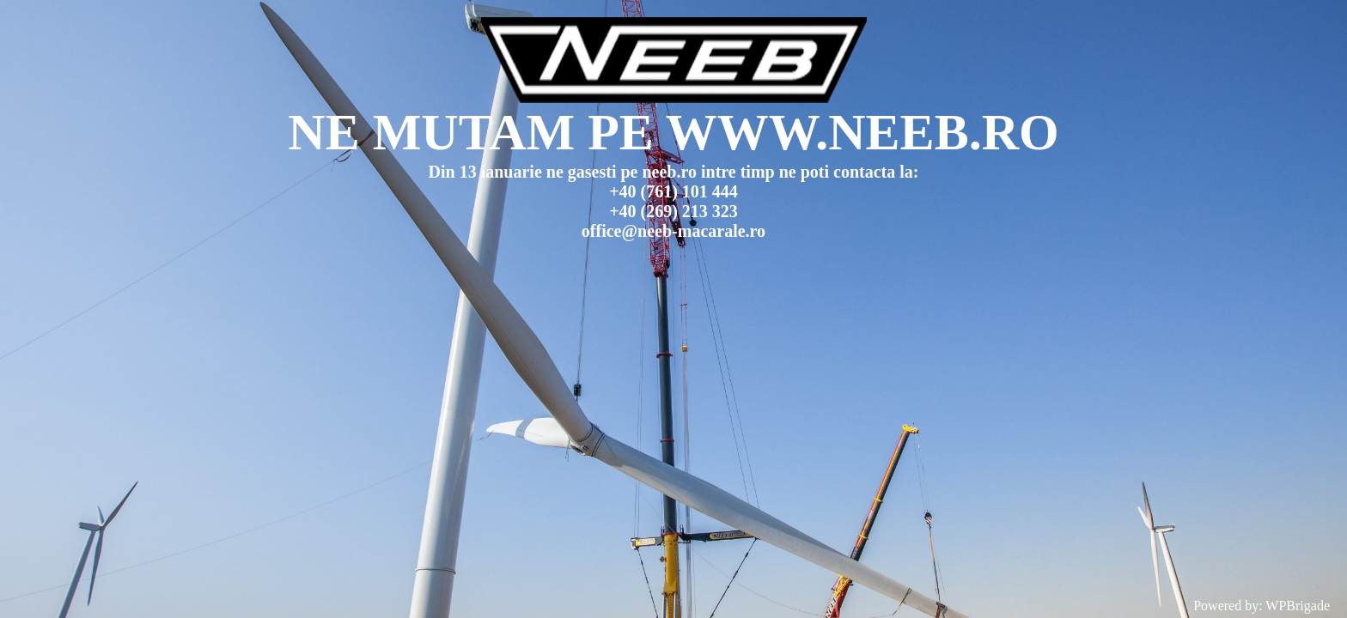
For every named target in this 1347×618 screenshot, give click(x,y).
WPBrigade (1297, 605)
